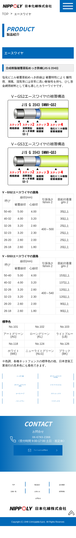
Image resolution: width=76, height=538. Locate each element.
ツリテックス (55, 409)
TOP (5, 14)
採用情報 (61, 503)
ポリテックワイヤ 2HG (20, 390)
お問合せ (38, 510)
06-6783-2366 (41, 447)
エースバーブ (20, 400)
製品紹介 (37, 496)
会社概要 (61, 496)
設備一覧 (13, 503)
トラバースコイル (55, 388)
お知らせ (37, 503)
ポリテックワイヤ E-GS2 (55, 378)
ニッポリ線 (20, 377)
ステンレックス (56, 400)
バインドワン (20, 409)
